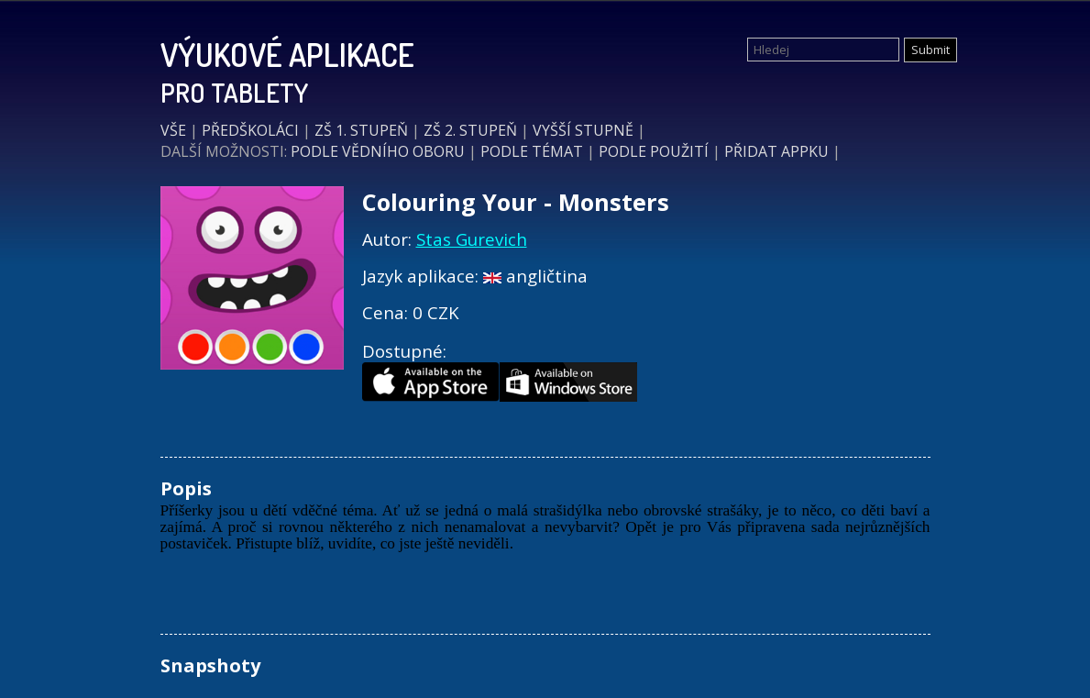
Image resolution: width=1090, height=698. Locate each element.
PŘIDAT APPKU (776, 151)
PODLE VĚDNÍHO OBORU (378, 151)
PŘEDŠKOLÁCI (250, 130)
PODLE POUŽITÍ (654, 151)
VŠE (173, 130)
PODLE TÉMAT (531, 151)
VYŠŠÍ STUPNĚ (583, 130)
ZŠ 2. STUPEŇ (470, 130)
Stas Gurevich (471, 238)
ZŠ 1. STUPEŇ (361, 130)
